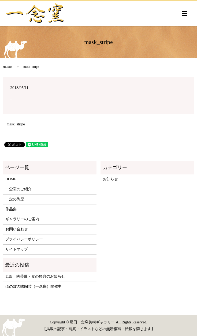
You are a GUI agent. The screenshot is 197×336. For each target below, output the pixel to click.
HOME (7, 67)
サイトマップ (16, 249)
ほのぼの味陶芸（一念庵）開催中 (33, 287)
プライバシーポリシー (24, 239)
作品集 (11, 209)
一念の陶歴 (14, 199)
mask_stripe (16, 124)
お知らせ (110, 179)
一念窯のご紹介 (18, 189)
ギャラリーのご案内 (22, 219)
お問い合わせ (16, 229)
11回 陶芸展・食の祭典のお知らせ (35, 276)
